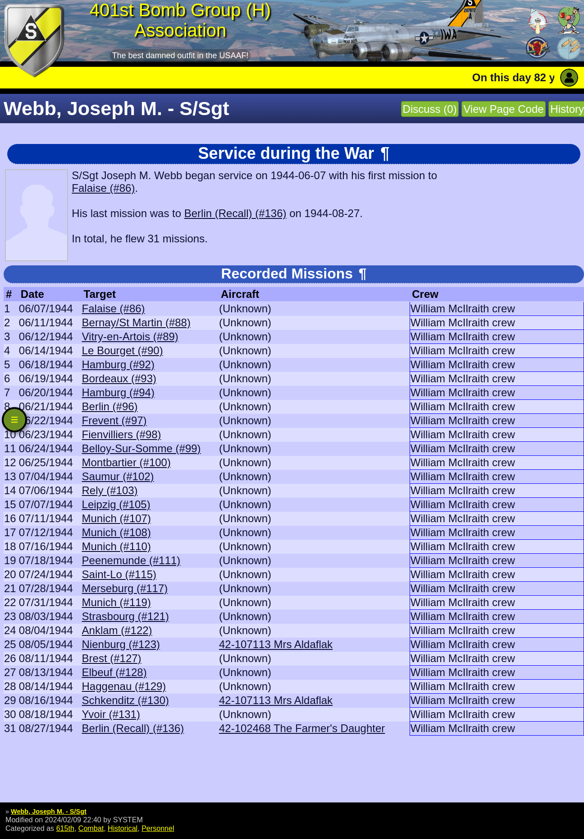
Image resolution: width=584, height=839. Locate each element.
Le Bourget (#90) (122, 350)
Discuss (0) (430, 109)
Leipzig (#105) (116, 504)
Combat (91, 828)
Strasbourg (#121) (125, 616)
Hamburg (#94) (118, 392)
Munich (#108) (116, 532)
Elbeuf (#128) (114, 672)
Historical (122, 828)
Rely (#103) (110, 490)
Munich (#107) (116, 518)
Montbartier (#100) (126, 462)
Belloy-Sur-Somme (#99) (141, 448)
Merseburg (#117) (125, 588)
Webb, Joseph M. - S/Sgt (49, 811)
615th (65, 828)
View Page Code (503, 109)
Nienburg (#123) (121, 644)
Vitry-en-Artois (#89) (130, 336)
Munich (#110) (116, 546)
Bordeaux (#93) (119, 378)
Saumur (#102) (118, 476)
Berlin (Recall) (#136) (235, 213)
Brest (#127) (111, 658)
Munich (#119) (116, 602)
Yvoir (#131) (111, 714)
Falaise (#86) (103, 188)
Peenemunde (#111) (131, 560)
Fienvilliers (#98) (121, 434)
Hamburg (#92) (118, 364)
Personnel (157, 828)
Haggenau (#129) (124, 686)
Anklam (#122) (117, 630)
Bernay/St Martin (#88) (136, 322)
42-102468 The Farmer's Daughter (302, 728)
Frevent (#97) (114, 420)
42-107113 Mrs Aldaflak (276, 644)
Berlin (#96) (110, 406)
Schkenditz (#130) (125, 700)
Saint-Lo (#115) (119, 574)
